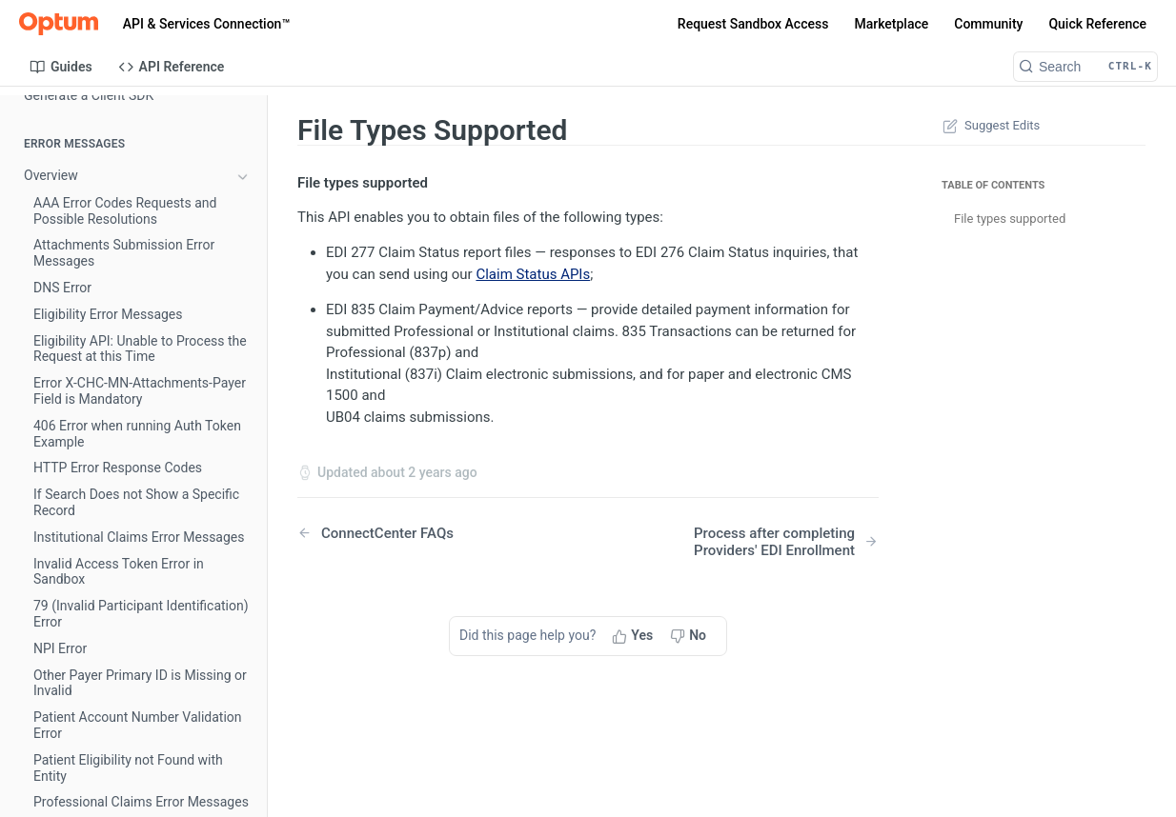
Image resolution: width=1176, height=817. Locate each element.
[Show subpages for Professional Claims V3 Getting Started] (243, 773)
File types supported (1009, 218)
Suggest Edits (989, 125)
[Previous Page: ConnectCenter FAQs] (421, 533)
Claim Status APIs (533, 274)
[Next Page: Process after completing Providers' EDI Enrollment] (754, 542)
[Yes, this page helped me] (634, 636)
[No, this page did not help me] (690, 636)
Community (988, 23)
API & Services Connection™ (206, 23)
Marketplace (891, 23)
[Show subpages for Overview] (243, 177)
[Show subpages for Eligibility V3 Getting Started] (243, 570)
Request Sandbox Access (753, 23)
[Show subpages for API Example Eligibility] (243, 651)
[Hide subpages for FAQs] (243, 258)
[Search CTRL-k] (1085, 66)
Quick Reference (1097, 23)
